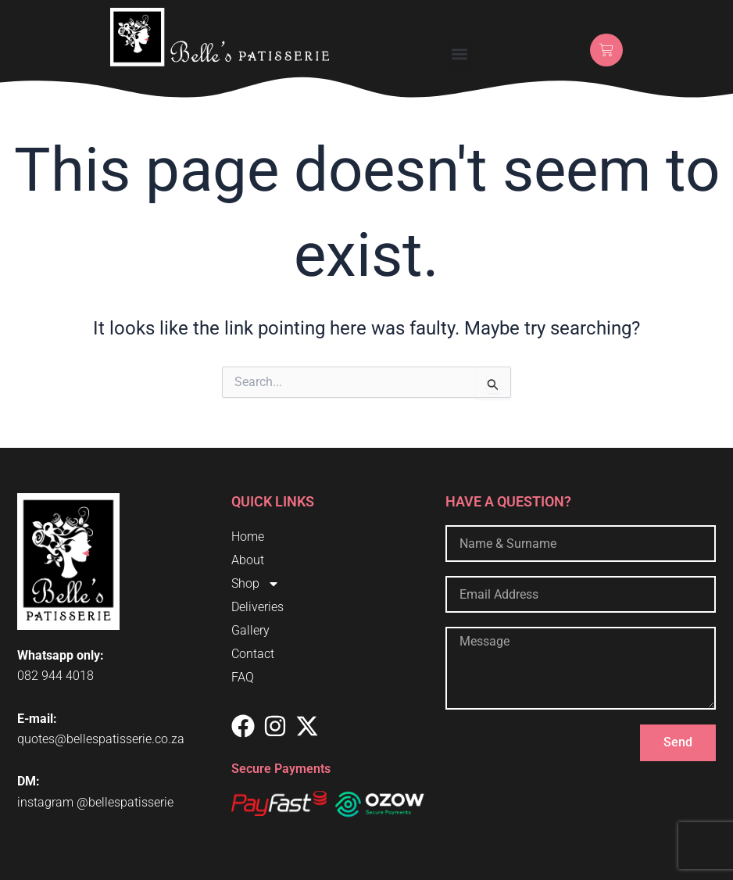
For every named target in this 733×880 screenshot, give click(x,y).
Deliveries (257, 606)
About (247, 560)
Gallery (250, 630)
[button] (460, 53)
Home (247, 536)
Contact (252, 653)
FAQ (242, 677)
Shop (255, 584)
